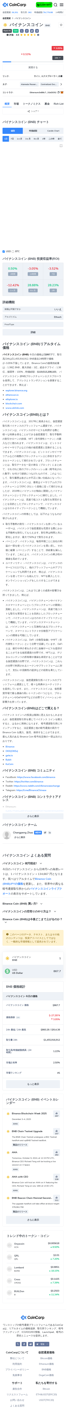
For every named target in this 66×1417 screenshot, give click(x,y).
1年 (43, 138)
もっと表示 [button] (33, 1084)
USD (8, 251)
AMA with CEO (17, 1176)
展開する (33, 67)
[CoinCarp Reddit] (30, 1344)
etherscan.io (12, 395)
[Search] (55, 5)
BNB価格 (46, 1369)
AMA (11, 1152)
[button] (27, 31)
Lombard (19, 1267)
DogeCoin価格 (46, 1375)
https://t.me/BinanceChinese (31, 790)
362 (30, 12)
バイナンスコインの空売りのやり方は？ (29, 911)
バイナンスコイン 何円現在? (22, 863)
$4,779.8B (48, 12)
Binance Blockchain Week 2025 (26, 1113)
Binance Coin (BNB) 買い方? (23, 903)
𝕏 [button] (22, 31)
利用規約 (17, 1364)
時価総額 (33, 130)
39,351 (15, 12)
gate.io (9, 755)
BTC (17, 251)
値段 (13, 130)
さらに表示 (19, 837)
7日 (12, 138)
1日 (5, 138)
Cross (17, 1279)
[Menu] (61, 5)
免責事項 (17, 1375)
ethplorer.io (12, 399)
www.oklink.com (15, 408)
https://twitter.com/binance (28, 781)
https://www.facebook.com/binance (36, 777)
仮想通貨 (7, 18)
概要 (7, 104)
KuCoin (9, 764)
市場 (16, 104)
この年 (51, 138)
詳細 (33, 332)
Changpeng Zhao (23, 832)
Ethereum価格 (46, 1364)
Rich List (59, 104)
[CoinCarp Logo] (15, 5)
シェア (32, 111)
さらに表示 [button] (33, 816)
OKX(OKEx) (12, 751)
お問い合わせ (17, 1400)
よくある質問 (17, 1405)
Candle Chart (53, 130)
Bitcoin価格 (46, 1358)
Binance (10, 746)
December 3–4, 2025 (21, 1119)
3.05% (57, 48)
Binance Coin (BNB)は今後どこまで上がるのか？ (32, 920)
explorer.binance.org (16, 390)
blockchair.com (14, 403)
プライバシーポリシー (17, 1369)
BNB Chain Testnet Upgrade (24, 1131)
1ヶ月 (19, 138)
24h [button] (58, 58)
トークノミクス (32, 104)
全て (60, 138)
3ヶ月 (28, 138)
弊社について (17, 1358)
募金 (47, 104)
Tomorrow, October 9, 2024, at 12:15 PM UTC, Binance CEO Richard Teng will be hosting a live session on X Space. (34, 1161)
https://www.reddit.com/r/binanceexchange (37, 785)
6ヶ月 (36, 138)
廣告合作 (17, 1389)
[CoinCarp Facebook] (24, 1344)
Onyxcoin (19, 1243)
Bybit (8, 759)
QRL (16, 1255)
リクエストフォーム (17, 1394)
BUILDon (19, 1291)
